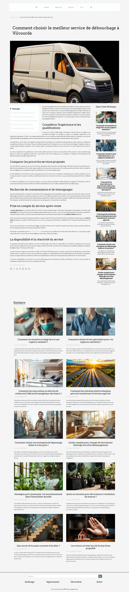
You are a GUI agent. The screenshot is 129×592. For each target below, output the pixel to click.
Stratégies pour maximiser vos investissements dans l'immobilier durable (38, 495)
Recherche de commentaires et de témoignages (25, 120)
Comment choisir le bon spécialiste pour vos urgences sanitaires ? (106, 156)
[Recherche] (62, 576)
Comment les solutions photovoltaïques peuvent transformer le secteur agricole (106, 217)
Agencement (58, 7)
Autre (81, 7)
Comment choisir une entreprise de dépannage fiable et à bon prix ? (106, 246)
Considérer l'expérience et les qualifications (24, 113)
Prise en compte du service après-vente (23, 124)
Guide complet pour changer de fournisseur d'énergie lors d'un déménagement (106, 275)
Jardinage (46, 7)
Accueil (12, 17)
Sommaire (16, 108)
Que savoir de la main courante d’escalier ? (38, 545)
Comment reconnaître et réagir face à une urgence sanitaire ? (106, 127)
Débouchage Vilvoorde (35, 231)
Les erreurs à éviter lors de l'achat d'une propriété (90, 547)
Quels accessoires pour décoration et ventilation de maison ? (90, 495)
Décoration (71, 7)
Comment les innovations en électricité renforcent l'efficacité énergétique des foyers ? (106, 186)
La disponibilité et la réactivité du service (23, 128)
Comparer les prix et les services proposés (23, 117)
